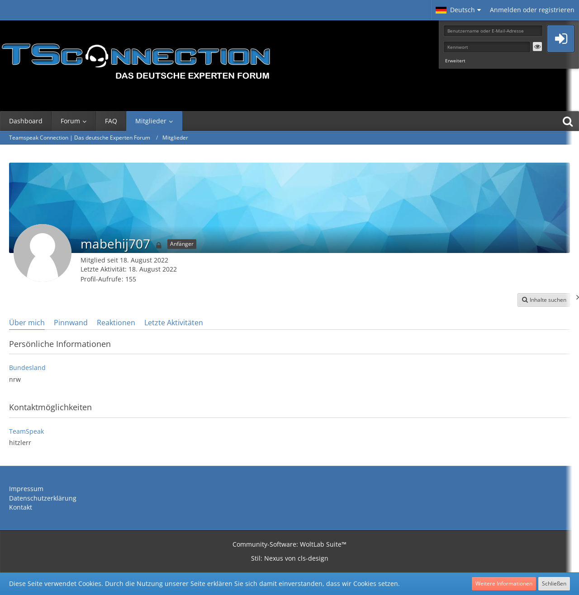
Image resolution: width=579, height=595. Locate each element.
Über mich (27, 323)
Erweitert (455, 60)
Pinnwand (71, 323)
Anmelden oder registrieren (532, 9)
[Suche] (567, 121)
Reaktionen (116, 323)
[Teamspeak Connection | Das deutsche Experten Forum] (135, 58)
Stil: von (289, 558)
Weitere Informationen (503, 583)
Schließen (554, 583)
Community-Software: (289, 544)
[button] (458, 10)
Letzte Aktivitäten (173, 323)
